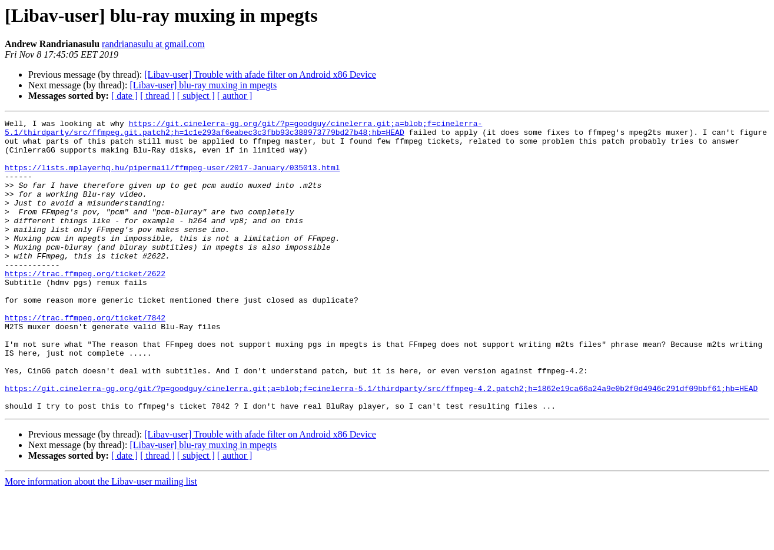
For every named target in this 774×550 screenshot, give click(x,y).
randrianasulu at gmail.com (153, 44)
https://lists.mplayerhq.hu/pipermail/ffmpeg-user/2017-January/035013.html (172, 178)
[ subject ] (196, 96)
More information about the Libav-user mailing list (101, 540)
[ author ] (235, 96)
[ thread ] (157, 96)
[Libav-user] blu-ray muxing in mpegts (203, 85)
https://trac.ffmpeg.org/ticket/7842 (85, 358)
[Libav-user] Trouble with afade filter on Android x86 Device (260, 74)
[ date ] (124, 96)
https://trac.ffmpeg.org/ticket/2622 (85, 305)
